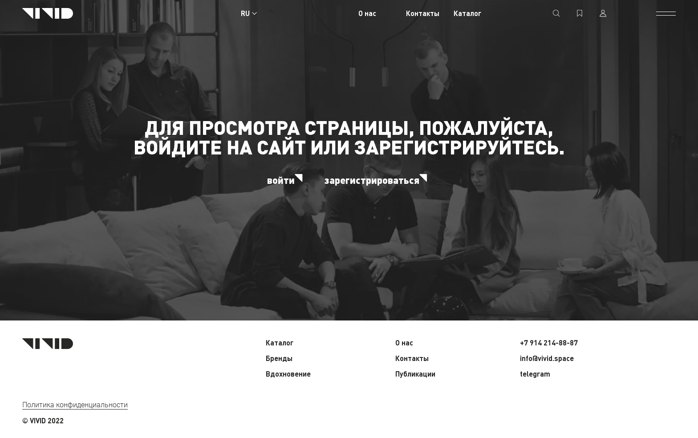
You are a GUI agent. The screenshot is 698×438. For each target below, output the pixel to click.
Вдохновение (288, 373)
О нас (367, 13)
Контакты (422, 13)
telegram (535, 373)
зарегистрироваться (378, 180)
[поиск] (556, 13)
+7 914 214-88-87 (549, 342)
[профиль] (603, 13)
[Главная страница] (47, 13)
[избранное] (579, 13)
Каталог (467, 13)
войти (286, 180)
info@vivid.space (547, 358)
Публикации (415, 373)
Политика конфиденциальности (75, 405)
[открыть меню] (666, 13)
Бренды (279, 358)
